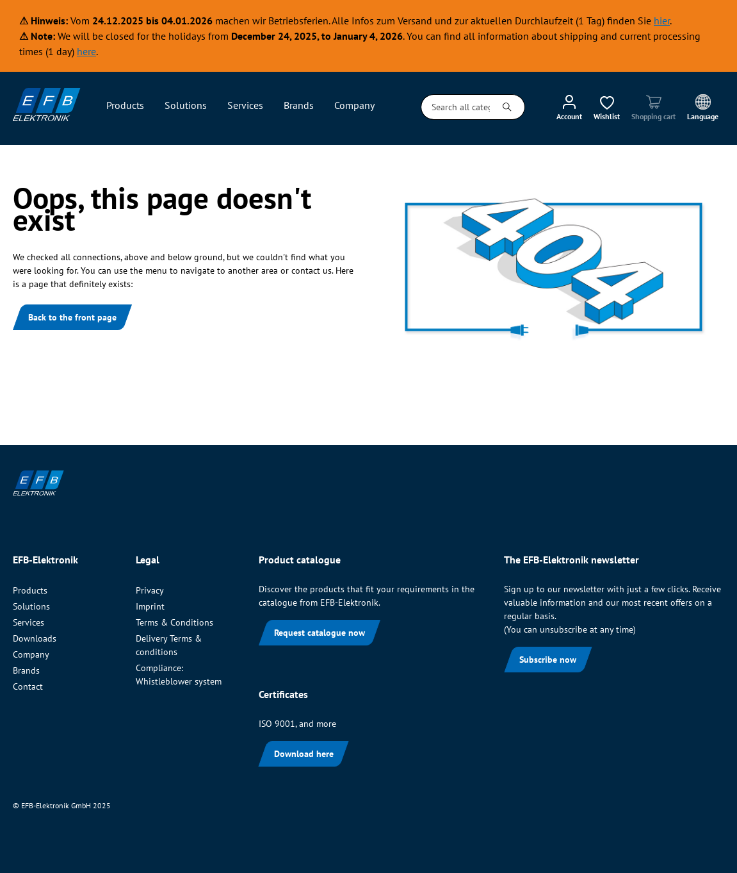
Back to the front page (72, 317)
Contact (28, 686)
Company (31, 654)
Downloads (34, 638)
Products (30, 590)
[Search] (507, 107)
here (86, 51)
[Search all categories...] (455, 107)
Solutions (31, 606)
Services (28, 622)
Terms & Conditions (174, 622)
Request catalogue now (319, 632)
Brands (26, 670)
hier (662, 20)
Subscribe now (547, 659)
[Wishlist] (607, 107)
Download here (304, 754)
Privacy (150, 590)
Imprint (150, 606)
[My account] (569, 107)
